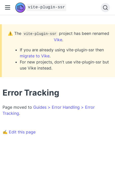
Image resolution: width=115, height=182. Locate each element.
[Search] (105, 7)
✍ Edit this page (19, 131)
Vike (58, 39)
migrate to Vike (35, 55)
